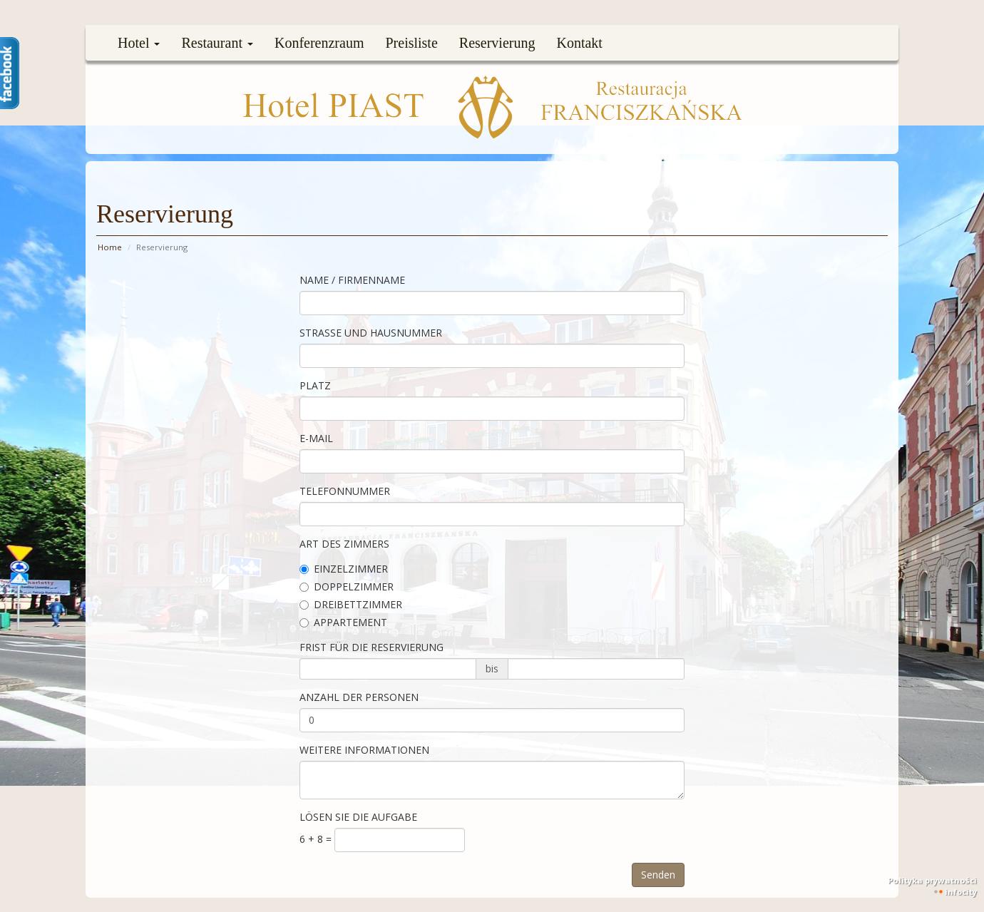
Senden (658, 874)
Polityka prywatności (932, 880)
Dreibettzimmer (350, 604)
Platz (315, 385)
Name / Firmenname (352, 280)
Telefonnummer (344, 491)
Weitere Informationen (364, 750)
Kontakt (579, 43)
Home (110, 247)
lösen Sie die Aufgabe (358, 817)
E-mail (316, 438)
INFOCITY (961, 891)
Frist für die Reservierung (371, 647)
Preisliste (411, 43)
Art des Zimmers (344, 543)
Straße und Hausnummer (370, 332)
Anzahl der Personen (359, 697)
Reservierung (497, 43)
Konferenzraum (319, 43)
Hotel (139, 43)
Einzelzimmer (343, 568)
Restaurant (217, 43)
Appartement (343, 622)
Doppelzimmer (346, 586)
